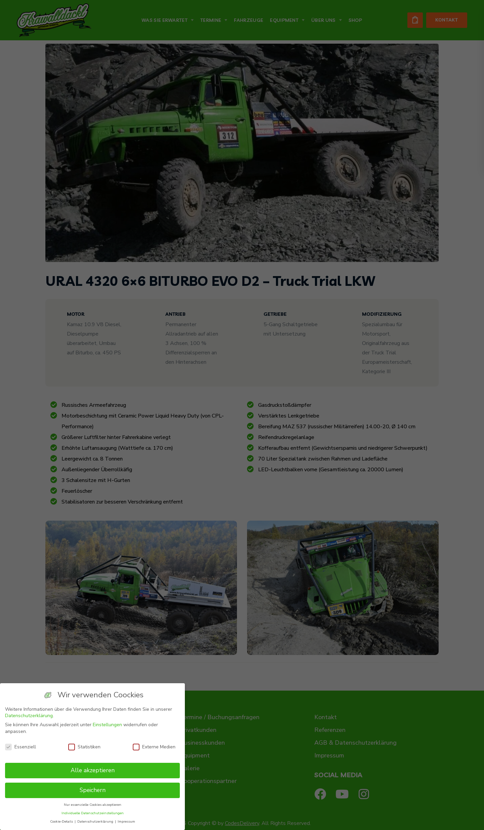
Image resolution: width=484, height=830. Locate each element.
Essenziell (20, 747)
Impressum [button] (126, 821)
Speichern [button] (93, 790)
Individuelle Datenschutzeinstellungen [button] (93, 813)
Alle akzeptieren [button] (93, 770)
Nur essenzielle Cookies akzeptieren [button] (92, 804)
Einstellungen (107, 725)
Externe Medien (154, 747)
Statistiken (84, 747)
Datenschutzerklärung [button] (95, 821)
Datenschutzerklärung (29, 715)
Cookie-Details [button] (62, 821)
